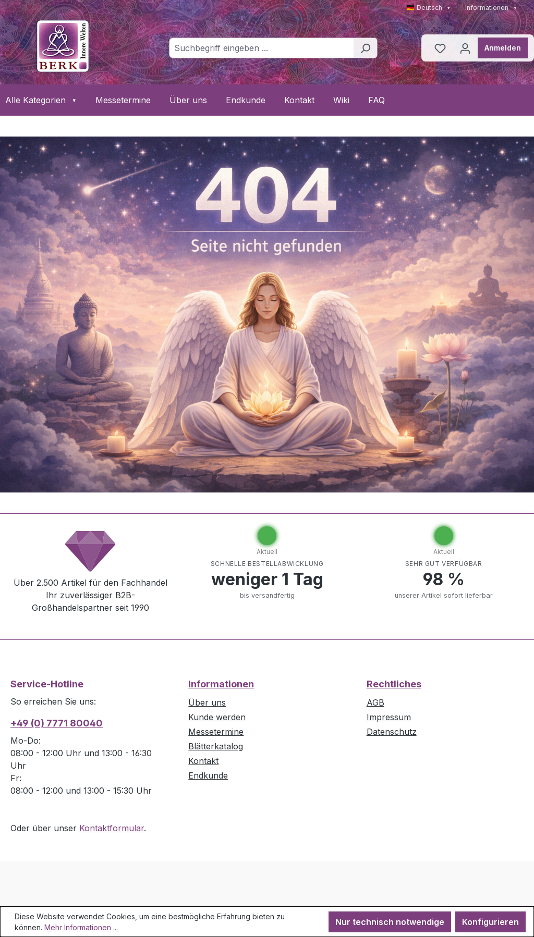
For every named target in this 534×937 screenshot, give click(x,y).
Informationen (491, 7)
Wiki (341, 100)
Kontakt (299, 100)
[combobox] (261, 48)
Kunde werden (217, 717)
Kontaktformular (111, 828)
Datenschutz (392, 731)
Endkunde (245, 100)
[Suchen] (365, 48)
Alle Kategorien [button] (41, 100)
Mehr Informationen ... (81, 927)
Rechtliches (394, 684)
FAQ (376, 100)
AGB (375, 702)
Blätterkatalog (215, 746)
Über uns (188, 100)
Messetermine (123, 100)
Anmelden (502, 47)
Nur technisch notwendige (389, 922)
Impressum (389, 717)
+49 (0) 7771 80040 (56, 723)
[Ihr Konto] (465, 48)
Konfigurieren (490, 922)
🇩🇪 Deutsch (428, 7)
